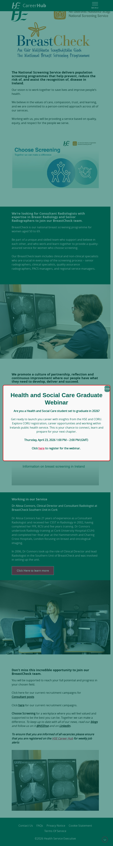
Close (107, 389)
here (41, 448)
